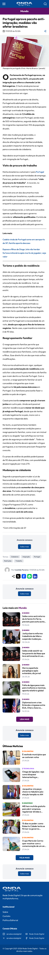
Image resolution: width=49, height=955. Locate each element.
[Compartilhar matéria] (45, 31)
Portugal (40, 172)
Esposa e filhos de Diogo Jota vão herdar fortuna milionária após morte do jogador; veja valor (24, 253)
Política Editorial (10, 920)
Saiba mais (24, 546)
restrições (7, 561)
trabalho (19, 561)
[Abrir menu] (4, 4)
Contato (6, 916)
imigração (26, 557)
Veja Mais (24, 857)
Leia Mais (24, 719)
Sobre (5, 912)
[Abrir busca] (45, 4)
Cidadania (14, 557)
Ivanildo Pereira (21, 570)
